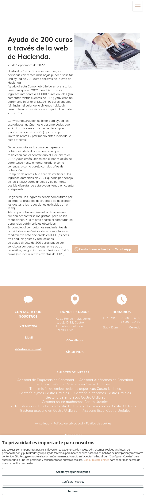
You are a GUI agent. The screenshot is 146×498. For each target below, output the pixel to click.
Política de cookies (98, 423)
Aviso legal (42, 423)
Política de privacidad (68, 423)
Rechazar (72, 491)
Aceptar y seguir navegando (73, 472)
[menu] (138, 6)
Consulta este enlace (96, 460)
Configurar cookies (73, 481)
